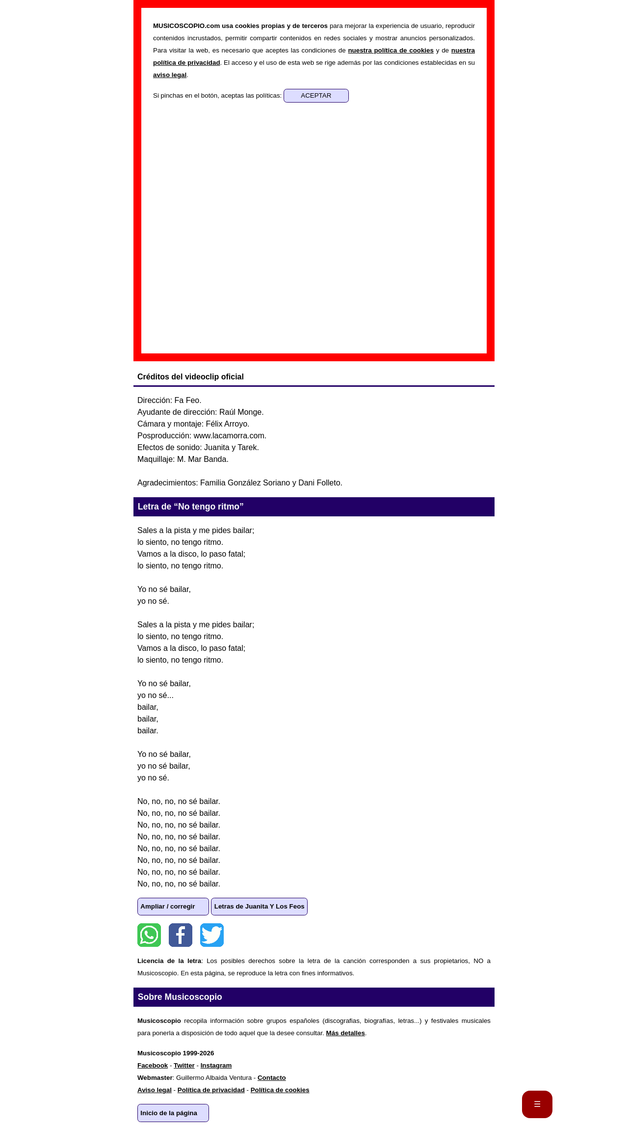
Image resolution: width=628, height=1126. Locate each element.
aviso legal (169, 75)
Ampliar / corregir (167, 906)
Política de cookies (280, 1090)
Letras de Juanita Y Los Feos (259, 906)
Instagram (216, 1065)
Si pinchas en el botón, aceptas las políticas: (218, 95)
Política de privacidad (211, 1090)
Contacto (272, 1077)
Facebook (180, 935)
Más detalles (345, 1033)
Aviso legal (154, 1090)
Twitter (212, 935)
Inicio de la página (168, 1113)
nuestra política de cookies (390, 50)
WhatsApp (149, 935)
